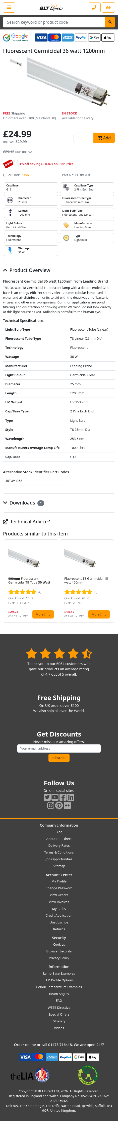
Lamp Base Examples (59, 973)
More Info (43, 614)
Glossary (59, 1021)
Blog (58, 832)
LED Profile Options (59, 980)
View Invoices (59, 902)
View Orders (59, 895)
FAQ (59, 1000)
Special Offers (59, 1014)
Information (58, 966)
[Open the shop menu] (9, 7)
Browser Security (59, 951)
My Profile (59, 881)
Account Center (59, 874)
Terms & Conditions (59, 852)
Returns (59, 929)
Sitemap (59, 866)
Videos (59, 1028)
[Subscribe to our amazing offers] (59, 748)
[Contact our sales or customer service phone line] (94, 7)
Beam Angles (59, 993)
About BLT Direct (59, 838)
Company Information (59, 825)
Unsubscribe (58, 922)
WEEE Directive (59, 1007)
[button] (111, 581)
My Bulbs (59, 908)
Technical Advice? (26, 521)
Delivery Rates (59, 845)
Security (59, 937)
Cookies (59, 944)
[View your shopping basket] (108, 7)
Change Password (58, 888)
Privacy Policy (59, 958)
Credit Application (59, 915)
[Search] (110, 22)
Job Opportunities (59, 859)
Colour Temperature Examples (59, 987)
